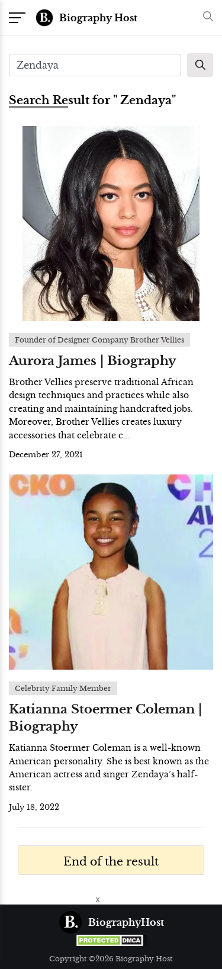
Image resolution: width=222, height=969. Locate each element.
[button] (205, 17)
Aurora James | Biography (92, 361)
